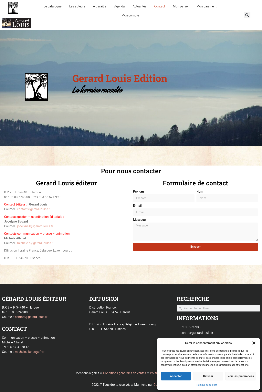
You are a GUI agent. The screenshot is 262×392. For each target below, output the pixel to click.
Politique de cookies (206, 385)
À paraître (99, 6)
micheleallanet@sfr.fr (29, 352)
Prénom (138, 191)
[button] (254, 343)
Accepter (176, 376)
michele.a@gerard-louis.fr (34, 243)
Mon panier (181, 6)
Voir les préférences (240, 376)
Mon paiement (206, 6)
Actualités (139, 6)
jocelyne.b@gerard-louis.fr (35, 226)
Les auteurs (77, 6)
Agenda (119, 6)
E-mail (137, 205)
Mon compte (130, 15)
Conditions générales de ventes (124, 373)
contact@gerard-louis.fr (33, 209)
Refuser (208, 376)
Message (139, 220)
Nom (199, 191)
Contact (159, 6)
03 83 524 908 (191, 327)
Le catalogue (52, 6)
